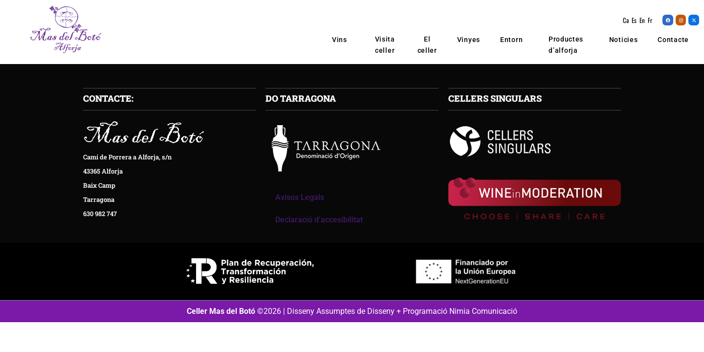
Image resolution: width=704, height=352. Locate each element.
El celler (427, 44)
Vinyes (468, 40)
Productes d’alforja (566, 45)
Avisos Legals (299, 199)
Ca (626, 20)
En (642, 20)
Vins (342, 39)
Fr (650, 20)
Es (634, 20)
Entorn (511, 40)
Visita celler (385, 44)
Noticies (623, 40)
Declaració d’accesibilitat (319, 221)
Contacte (673, 40)
